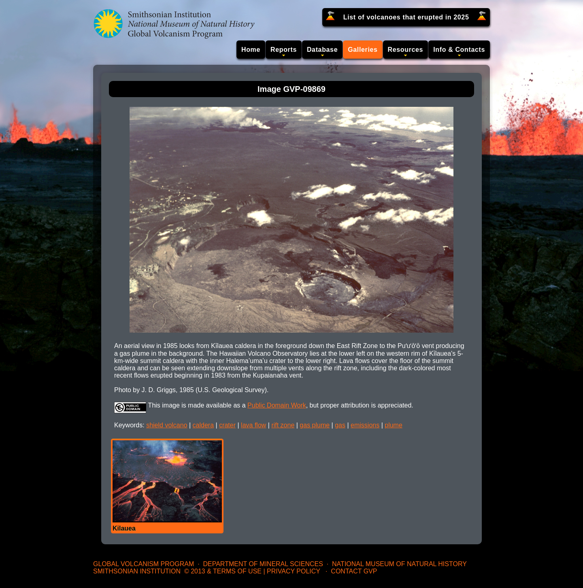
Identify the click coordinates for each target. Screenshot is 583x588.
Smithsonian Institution (137, 571)
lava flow (253, 425)
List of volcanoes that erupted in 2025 (406, 17)
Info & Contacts (459, 49)
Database (322, 49)
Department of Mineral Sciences (263, 563)
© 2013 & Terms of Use (223, 571)
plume (393, 425)
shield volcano (166, 425)
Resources (405, 49)
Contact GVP (354, 571)
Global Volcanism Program (143, 563)
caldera (203, 425)
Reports (283, 49)
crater (227, 425)
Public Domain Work (276, 405)
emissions (365, 425)
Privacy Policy (293, 571)
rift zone (282, 425)
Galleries (362, 49)
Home (250, 49)
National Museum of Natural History (399, 563)
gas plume (315, 425)
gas (340, 425)
